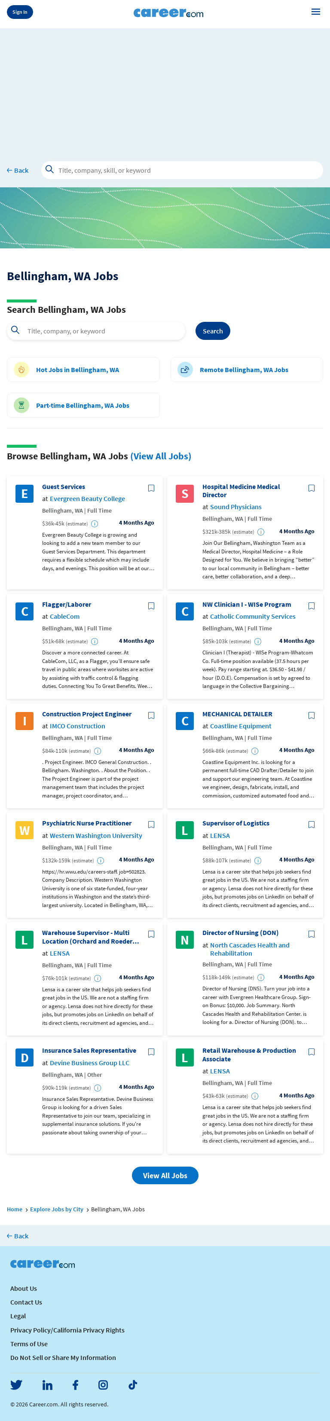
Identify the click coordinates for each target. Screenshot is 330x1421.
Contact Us (26, 1302)
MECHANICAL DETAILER (237, 714)
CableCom (64, 616)
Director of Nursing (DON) (240, 933)
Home (14, 1209)
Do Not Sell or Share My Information (63, 1357)
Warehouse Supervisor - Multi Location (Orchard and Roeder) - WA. (90, 937)
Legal (18, 1315)
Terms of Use (29, 1343)
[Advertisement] (165, 88)
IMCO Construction (77, 726)
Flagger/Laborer (66, 604)
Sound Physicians (236, 507)
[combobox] (96, 331)
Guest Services (63, 487)
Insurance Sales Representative (89, 1050)
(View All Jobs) (161, 456)
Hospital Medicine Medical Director (241, 491)
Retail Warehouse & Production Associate (249, 1054)
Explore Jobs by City (56, 1209)
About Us (23, 1288)
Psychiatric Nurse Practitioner (86, 823)
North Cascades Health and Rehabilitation (250, 949)
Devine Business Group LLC (89, 1063)
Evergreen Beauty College (87, 499)
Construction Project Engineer (86, 714)
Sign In (20, 12)
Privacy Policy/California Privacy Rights (67, 1330)
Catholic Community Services (253, 616)
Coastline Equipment (241, 726)
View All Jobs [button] (165, 1175)
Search (213, 331)
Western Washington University (96, 835)
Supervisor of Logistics (235, 823)
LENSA (220, 835)
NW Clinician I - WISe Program (246, 604)
